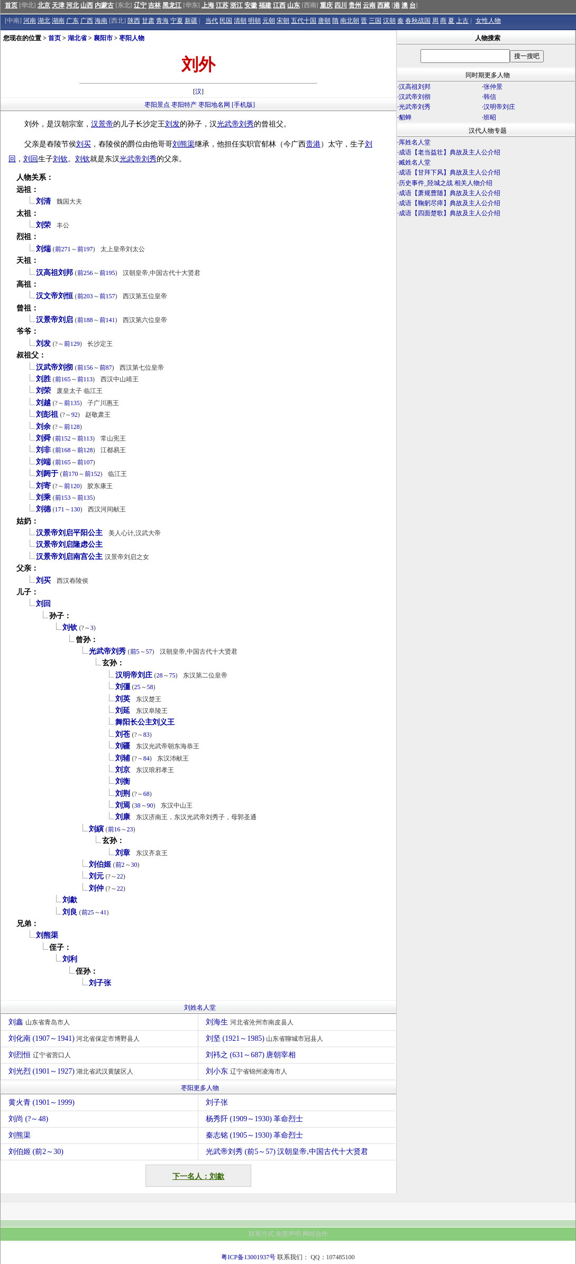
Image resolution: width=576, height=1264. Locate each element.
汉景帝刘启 (54, 320)
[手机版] (243, 104)
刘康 (122, 817)
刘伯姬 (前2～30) (35, 1152)
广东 (72, 20)
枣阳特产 (184, 104)
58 (150, 687)
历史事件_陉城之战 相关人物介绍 (445, 183)
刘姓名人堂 (200, 1007)
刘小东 (248, 1071)
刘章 (122, 853)
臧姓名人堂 (415, 162)
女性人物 (488, 20)
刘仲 (96, 888)
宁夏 (176, 20)
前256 (85, 273)
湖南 (58, 20)
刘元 (96, 876)
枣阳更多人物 (200, 1088)
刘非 (43, 450)
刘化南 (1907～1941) (75, 1038)
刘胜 (43, 379)
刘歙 (69, 900)
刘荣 (43, 225)
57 (149, 651)
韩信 (489, 96)
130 (75, 509)
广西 (86, 20)
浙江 (236, 5)
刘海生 (251, 1022)
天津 (58, 5)
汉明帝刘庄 (133, 675)
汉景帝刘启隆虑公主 (69, 544)
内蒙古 (104, 5)
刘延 (122, 711)
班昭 (489, 117)
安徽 (250, 5)
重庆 (326, 5)
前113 (85, 379)
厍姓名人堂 (415, 142)
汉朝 (389, 20)
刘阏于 (47, 474)
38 (137, 805)
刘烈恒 (41, 1055)
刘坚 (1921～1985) (266, 1038)
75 (172, 675)
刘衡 (122, 781)
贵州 (355, 5)
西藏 (383, 5)
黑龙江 (171, 5)
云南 (369, 5)
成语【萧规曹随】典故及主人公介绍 (449, 193)
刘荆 (122, 794)
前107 (85, 462)
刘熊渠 (183, 144)
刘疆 (122, 746)
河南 (29, 20)
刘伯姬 (100, 864)
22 (120, 876)
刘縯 (96, 829)
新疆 (191, 20)
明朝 (254, 20)
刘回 (30, 159)
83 (146, 734)
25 (137, 687)
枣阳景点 (157, 104)
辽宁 (140, 5)
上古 (462, 20)
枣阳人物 (131, 38)
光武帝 (228, 124)
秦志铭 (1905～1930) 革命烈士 (254, 1135)
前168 (63, 450)
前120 (72, 486)
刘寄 (43, 486)
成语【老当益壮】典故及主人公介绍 (449, 152)
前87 (105, 367)
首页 (11, 5)
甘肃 (148, 20)
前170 (70, 474)
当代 (211, 20)
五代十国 (303, 20)
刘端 (43, 462)
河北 (72, 5)
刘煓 (43, 249)
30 (134, 864)
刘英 (122, 699)
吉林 (154, 5)
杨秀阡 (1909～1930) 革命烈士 (254, 1119)
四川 (340, 5)
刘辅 (122, 758)
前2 (120, 864)
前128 (72, 427)
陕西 (133, 20)
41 (103, 912)
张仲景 (492, 86)
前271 (63, 249)
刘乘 (43, 497)
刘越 (43, 403)
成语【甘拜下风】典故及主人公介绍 (449, 172)
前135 (72, 403)
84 (146, 758)
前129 (72, 343)
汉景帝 (102, 124)
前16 (114, 829)
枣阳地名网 (214, 104)
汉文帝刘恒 (54, 296)
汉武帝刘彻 (54, 367)
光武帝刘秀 (107, 651)
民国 (226, 20)
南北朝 (349, 20)
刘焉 (122, 805)
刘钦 (60, 159)
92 (74, 414)
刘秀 (246, 124)
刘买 (83, 144)
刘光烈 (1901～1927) (72, 1071)
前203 (85, 296)
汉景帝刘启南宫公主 (69, 557)
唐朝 (324, 20)
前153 (63, 497)
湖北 (44, 20)
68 (146, 794)
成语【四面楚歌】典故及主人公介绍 (449, 213)
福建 (265, 5)
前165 (63, 379)
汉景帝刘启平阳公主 (69, 533)
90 (150, 805)
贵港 (313, 144)
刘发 (172, 124)
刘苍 (122, 734)
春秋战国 (418, 20)
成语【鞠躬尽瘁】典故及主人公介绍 (449, 203)
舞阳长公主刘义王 (145, 722)
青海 (162, 20)
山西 (86, 5)
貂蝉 (405, 117)
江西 (279, 5)
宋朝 (283, 20)
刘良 (69, 912)
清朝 (240, 20)
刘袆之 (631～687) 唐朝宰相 (252, 1055)
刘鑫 (40, 1022)
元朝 (268, 20)
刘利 (69, 959)
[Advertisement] (486, 311)
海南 (101, 20)
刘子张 (100, 983)
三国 (375, 20)
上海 (208, 5)
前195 (107, 273)
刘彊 (122, 687)
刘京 (122, 770)
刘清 (43, 201)
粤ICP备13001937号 (248, 1257)
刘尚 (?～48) (28, 1119)
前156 (85, 367)
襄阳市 (103, 38)
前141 (107, 320)
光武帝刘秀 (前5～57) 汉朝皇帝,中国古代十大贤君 (287, 1152)
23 (130, 829)
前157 (107, 296)
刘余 (43, 427)
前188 (85, 320)
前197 (85, 249)
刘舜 (43, 438)
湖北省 (77, 38)
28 (160, 675)
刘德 (43, 509)
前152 (63, 438)
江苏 (222, 5)
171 (60, 509)
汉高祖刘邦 (54, 273)
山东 (293, 5)
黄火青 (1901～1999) (41, 1102)
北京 (44, 5)
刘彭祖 (47, 414)
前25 (87, 912)
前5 (135, 651)
